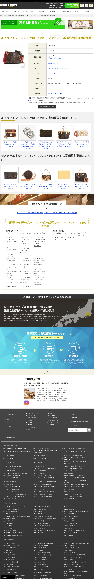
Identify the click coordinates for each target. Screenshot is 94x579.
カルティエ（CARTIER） (40, 444)
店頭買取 (30, 419)
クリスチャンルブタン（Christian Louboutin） (76, 495)
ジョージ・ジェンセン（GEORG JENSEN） (75, 537)
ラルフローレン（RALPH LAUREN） (73, 480)
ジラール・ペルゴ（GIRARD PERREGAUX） (16, 459)
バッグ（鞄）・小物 (53, 63)
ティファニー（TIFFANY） (11, 464)
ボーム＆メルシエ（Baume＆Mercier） (44, 477)
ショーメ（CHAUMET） (40, 457)
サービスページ (32, 100)
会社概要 (71, 410)
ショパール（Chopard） (70, 457)
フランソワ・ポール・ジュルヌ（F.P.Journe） (76, 473)
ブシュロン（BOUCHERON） (12, 549)
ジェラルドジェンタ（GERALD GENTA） (75, 452)
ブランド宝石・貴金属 (58, 237)
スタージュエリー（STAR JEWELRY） (74, 540)
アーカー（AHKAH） (10, 525)
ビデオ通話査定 (32, 414)
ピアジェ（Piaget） (9, 470)
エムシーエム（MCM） (40, 493)
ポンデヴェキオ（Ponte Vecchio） (43, 555)
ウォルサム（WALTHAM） (41, 528)
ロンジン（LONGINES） (70, 484)
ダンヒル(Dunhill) (8, 505)
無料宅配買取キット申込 (9, 425)
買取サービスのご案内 (33, 410)
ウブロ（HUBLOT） (12, 240)
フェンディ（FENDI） (69, 510)
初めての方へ (6, 11)
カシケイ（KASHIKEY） (10, 530)
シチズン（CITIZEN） (10, 454)
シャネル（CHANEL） (10, 457)
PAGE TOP (47, 369)
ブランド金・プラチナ (70, 237)
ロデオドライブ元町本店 (55, 93)
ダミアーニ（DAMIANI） (40, 542)
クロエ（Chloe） (8, 498)
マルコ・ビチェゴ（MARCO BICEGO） (14, 558)
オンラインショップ (74, 418)
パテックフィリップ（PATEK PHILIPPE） (39, 237)
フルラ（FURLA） (68, 512)
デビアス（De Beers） (40, 544)
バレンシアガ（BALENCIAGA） (42, 510)
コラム (76, 11)
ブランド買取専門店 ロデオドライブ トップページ (14, 411)
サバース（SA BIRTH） (70, 535)
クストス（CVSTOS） (10, 448)
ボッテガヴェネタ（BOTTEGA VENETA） (45, 514)
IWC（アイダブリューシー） (39, 234)
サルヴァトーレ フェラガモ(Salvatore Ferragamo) (17, 500)
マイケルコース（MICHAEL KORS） (14, 517)
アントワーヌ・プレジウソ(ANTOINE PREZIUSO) (17, 438)
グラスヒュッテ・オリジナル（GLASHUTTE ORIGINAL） (75, 448)
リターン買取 (31, 423)
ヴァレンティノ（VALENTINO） (13, 493)
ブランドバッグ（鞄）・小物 (80, 234)
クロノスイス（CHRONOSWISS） (13, 452)
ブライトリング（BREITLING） (11, 237)
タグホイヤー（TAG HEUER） (12, 461)
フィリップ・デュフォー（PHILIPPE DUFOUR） (77, 470)
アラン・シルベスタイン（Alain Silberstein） (76, 434)
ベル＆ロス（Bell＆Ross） (11, 477)
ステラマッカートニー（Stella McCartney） (45, 503)
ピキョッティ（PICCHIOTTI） (42, 547)
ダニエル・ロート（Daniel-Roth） (43, 461)
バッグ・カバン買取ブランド (10, 488)
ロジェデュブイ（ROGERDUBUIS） (73, 482)
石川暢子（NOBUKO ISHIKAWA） (43, 563)
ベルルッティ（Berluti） (10, 514)
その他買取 (51, 421)
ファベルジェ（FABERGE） (71, 547)
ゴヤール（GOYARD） (70, 498)
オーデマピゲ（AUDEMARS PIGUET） (74, 441)
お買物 (79, 5)
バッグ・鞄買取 (52, 414)
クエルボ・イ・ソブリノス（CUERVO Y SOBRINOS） (74, 444)
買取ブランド (29, 11)
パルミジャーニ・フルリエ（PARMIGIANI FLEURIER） (75, 467)
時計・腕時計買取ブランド (10, 432)
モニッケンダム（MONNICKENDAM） (14, 560)
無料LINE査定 (31, 412)
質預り (85, 5)
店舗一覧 (52, 11)
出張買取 (30, 421)
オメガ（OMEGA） (25, 233)
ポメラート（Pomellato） (11, 555)
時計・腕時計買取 (53, 412)
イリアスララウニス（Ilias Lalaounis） (44, 525)
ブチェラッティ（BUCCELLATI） (42, 549)
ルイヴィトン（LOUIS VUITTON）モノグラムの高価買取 (60, 213)
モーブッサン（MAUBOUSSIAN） (73, 558)
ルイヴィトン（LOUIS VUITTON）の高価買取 (30, 213)
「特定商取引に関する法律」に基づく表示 (80, 415)
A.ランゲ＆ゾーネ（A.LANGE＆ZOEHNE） (15, 434)
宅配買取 (30, 416)
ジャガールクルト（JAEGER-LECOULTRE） (45, 454)
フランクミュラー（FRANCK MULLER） (25, 245)
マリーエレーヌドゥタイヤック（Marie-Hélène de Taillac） (77, 555)
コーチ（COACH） (39, 498)
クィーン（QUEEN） (39, 533)
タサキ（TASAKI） (9, 542)
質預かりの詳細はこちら (55, 58)
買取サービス (17, 11)
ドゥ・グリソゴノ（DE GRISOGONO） (44, 464)
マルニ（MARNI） (39, 517)
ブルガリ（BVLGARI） (40, 475)
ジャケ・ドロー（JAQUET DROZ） (73, 454)
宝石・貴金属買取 (53, 416)
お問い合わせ (6, 423)
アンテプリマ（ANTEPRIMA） (42, 491)
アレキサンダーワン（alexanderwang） (14, 491)
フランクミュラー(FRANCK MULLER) (74, 549)
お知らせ (88, 11)
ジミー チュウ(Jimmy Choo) (71, 500)
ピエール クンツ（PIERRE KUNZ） (43, 470)
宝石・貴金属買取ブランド (10, 523)
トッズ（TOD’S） (9, 507)
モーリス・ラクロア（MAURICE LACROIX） (16, 480)
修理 (90, 5)
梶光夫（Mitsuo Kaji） (10, 563)
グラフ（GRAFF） (9, 535)
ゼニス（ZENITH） (69, 459)
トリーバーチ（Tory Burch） (41, 507)
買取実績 (41, 11)
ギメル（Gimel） (8, 533)
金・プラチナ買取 (53, 419)
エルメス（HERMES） (40, 441)
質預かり (30, 426)
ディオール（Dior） (39, 505)
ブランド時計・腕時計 (70, 234)
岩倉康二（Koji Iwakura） (70, 560)
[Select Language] (8, 577)
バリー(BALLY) (8, 510)
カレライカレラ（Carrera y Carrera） (73, 530)
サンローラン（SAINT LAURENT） (43, 500)
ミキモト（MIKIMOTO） (40, 558)
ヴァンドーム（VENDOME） (12, 528)
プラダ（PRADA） (9, 512)
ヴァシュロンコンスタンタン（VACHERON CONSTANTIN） (45, 438)
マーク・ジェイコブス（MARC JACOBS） (75, 514)
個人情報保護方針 (74, 412)
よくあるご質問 (64, 11)
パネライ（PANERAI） (25, 240)
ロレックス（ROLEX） (12, 248)
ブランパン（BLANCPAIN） (11, 475)
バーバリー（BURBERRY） (71, 507)
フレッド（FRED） (39, 551)
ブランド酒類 (56, 233)
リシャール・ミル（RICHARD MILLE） (14, 482)
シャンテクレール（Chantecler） (43, 537)
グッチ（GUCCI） (39, 448)
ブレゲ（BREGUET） (69, 475)
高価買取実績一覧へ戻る (47, 106)
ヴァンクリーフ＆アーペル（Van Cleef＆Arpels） (77, 438)
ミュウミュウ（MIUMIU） (71, 517)
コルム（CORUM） (39, 452)
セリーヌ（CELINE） (69, 503)
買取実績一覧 (6, 416)
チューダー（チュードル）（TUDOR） (25, 237)
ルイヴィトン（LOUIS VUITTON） (58, 68)
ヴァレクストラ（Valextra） (71, 491)
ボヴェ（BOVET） (69, 477)
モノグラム (51, 73)
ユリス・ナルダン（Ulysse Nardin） (43, 480)
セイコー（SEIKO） (39, 459)
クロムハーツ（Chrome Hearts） (42, 535)
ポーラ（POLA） (68, 551)
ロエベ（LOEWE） (69, 519)
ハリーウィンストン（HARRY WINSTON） (39, 241)
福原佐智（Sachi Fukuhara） (71, 563)
